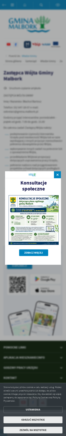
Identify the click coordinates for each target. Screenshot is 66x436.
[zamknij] (57, 174)
